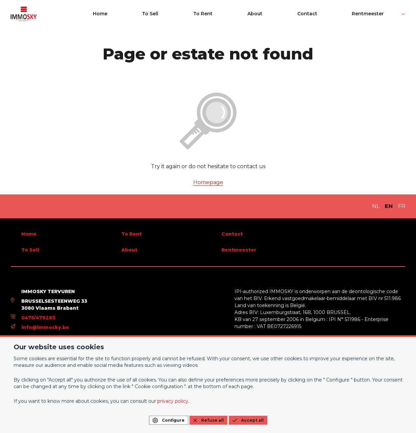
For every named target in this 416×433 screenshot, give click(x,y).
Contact (340, 14)
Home (208, 14)
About (306, 14)
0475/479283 (38, 318)
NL (375, 206)
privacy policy (172, 401)
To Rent (273, 14)
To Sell (240, 14)
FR (401, 206)
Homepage (208, 182)
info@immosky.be (45, 327)
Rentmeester (382, 14)
